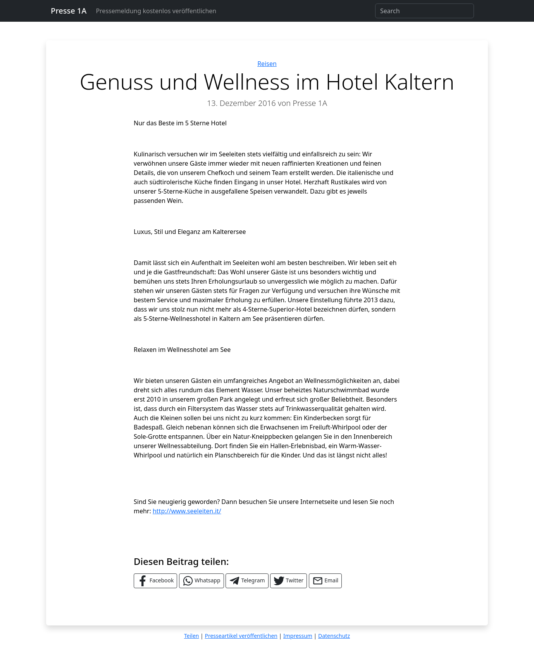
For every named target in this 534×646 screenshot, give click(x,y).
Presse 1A (68, 10)
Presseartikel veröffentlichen (241, 635)
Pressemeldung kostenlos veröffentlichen (156, 11)
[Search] (424, 10)
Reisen (267, 63)
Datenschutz (334, 635)
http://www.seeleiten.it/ (187, 511)
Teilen (191, 635)
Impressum (297, 635)
